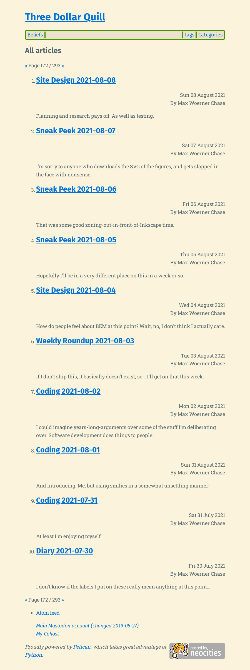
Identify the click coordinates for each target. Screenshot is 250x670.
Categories (210, 35)
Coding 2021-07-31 (67, 500)
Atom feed (48, 612)
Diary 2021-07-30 (64, 550)
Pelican (82, 646)
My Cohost (47, 634)
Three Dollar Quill (65, 17)
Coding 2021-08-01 (68, 449)
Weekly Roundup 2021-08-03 (85, 340)
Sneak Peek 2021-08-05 (76, 239)
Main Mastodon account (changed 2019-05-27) (87, 626)
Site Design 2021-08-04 (76, 290)
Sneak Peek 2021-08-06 (76, 189)
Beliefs (35, 35)
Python (33, 654)
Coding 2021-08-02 (68, 391)
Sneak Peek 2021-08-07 (76, 130)
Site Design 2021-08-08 (76, 80)
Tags (189, 35)
